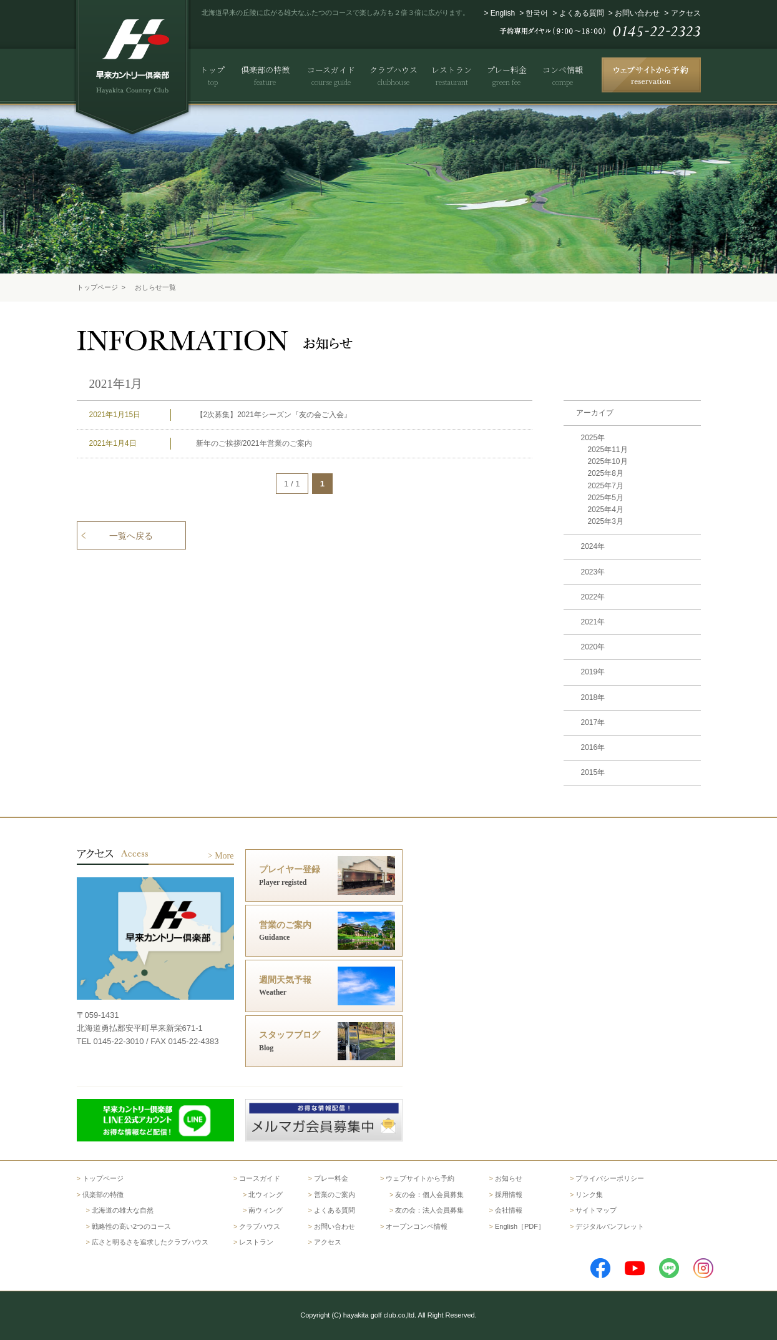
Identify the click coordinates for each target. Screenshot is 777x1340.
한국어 (536, 13)
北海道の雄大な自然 (123, 1210)
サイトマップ (596, 1210)
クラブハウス (259, 1226)
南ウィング (265, 1210)
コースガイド (259, 1178)
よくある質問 (581, 13)
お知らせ (508, 1178)
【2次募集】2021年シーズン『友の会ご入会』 (273, 414)
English (503, 13)
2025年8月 (605, 473)
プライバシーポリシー (609, 1178)
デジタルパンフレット (609, 1226)
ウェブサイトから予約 (420, 1178)
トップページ (97, 287)
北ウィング (265, 1194)
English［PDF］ (520, 1226)
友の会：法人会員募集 (429, 1210)
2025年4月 (605, 509)
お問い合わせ (637, 13)
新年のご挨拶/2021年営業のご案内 (254, 443)
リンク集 (589, 1194)
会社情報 (508, 1210)
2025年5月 (605, 497)
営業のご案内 (334, 1194)
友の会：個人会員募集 (429, 1194)
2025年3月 (605, 521)
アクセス (686, 13)
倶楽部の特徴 (103, 1194)
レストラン (256, 1242)
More (224, 855)
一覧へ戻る (131, 536)
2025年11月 (608, 449)
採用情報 (508, 1194)
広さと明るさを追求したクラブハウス (150, 1242)
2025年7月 (605, 485)
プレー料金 (331, 1178)
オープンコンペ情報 (416, 1226)
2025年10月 (608, 461)
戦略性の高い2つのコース (131, 1226)
